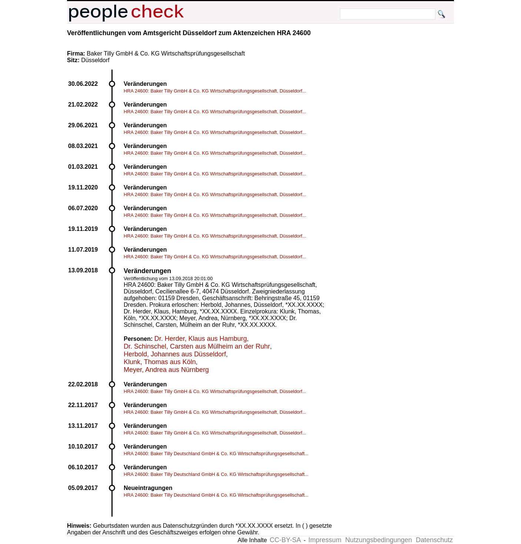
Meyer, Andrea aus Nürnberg (166, 369)
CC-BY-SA (285, 540)
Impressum (324, 540)
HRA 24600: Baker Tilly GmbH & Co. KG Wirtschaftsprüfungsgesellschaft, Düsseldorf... (215, 91)
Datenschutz (434, 540)
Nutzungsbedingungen (378, 540)
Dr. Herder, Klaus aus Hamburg (200, 338)
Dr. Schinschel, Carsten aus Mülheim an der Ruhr (197, 346)
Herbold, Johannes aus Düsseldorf (175, 354)
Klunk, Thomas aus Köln (160, 362)
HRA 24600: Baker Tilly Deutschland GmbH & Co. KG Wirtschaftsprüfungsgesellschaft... (216, 453)
